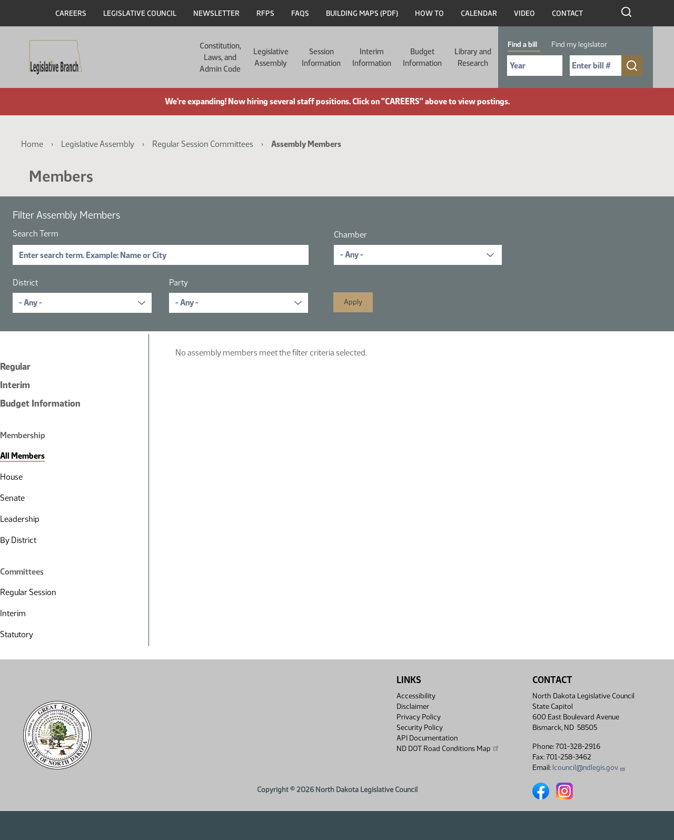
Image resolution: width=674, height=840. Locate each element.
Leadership (19, 519)
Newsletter (216, 13)
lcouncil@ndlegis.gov (589, 767)
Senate (12, 498)
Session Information (321, 57)
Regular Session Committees (202, 144)
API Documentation (427, 738)
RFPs (265, 13)
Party (178, 283)
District (25, 283)
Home (32, 144)
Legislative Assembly (271, 57)
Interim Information (371, 57)
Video (524, 13)
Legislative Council (139, 13)
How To (429, 13)
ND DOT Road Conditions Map (448, 748)
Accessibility (416, 695)
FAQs (300, 13)
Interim (15, 385)
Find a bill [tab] (522, 44)
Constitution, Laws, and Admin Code (220, 57)
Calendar (479, 13)
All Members (22, 456)
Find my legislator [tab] (579, 44)
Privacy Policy (419, 717)
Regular (15, 366)
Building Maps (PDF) (362, 13)
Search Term (35, 234)
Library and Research (472, 57)
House (11, 477)
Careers (70, 13)
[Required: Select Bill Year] (535, 65)
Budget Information (422, 57)
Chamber (350, 235)
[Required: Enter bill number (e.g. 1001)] (595, 65)
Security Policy (420, 727)
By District (18, 540)
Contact (567, 13)
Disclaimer (413, 706)
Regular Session (28, 592)
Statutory (16, 634)
